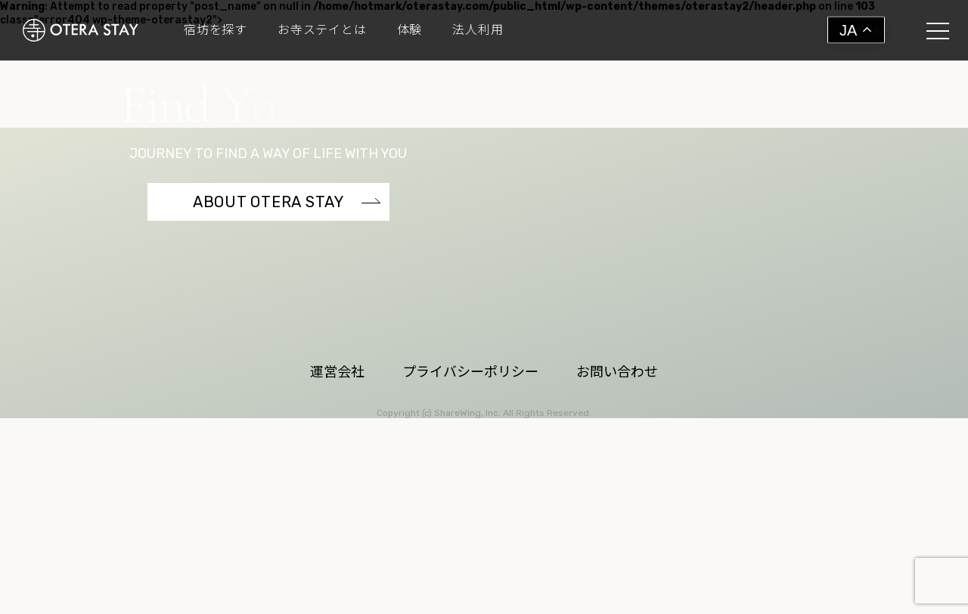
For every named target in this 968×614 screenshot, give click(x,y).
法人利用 (477, 30)
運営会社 (337, 515)
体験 (410, 30)
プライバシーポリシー (470, 515)
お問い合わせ (617, 515)
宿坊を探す (215, 30)
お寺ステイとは (322, 30)
